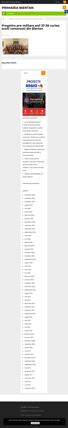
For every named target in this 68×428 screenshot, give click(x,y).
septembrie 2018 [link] (30, 364)
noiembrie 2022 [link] (30, 283)
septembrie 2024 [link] (30, 232)
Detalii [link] (58, 420)
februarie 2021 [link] (29, 334)
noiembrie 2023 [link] (30, 252)
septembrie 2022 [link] (30, 290)
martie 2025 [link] (28, 212)
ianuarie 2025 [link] (29, 218)
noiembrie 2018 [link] (30, 361)
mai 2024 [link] (28, 239)
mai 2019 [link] (28, 351)
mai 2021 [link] (28, 327)
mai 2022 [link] (28, 300)
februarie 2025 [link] (29, 215)
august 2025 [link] (29, 205)
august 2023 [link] (29, 263)
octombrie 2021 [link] (30, 310)
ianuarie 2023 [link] (29, 280)
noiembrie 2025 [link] (30, 198)
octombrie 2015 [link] (30, 378)
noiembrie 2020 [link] (30, 344)
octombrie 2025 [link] (30, 202)
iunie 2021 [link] (28, 324)
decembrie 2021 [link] (30, 303)
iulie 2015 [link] (28, 381)
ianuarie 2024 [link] (29, 249)
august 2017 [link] (29, 375)
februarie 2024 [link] (29, 246)
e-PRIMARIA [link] (8, 14)
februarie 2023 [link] (29, 276)
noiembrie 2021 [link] (30, 307)
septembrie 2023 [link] (30, 259)
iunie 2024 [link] (28, 235)
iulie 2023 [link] (28, 266)
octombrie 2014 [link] (30, 388)
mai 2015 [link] (28, 385)
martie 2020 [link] (28, 347)
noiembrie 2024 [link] (30, 225)
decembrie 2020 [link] (30, 341)
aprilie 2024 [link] (28, 242)
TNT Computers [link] (31, 411)
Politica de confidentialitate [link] (33, 415)
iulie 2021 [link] (28, 320)
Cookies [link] (23, 415)
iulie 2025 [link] (28, 208)
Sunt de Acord (35, 423)
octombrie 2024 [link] (30, 229)
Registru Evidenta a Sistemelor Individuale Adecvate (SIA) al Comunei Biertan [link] (33, 152)
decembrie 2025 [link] (30, 195)
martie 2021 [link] (28, 330)
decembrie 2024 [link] (30, 222)
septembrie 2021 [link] (30, 314)
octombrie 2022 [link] (30, 286)
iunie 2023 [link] (28, 269)
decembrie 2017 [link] (30, 371)
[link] (64, 7)
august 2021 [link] (29, 317)
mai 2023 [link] (28, 273)
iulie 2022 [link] (28, 297)
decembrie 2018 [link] (30, 358)
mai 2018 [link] (28, 368)
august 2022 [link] (29, 293)
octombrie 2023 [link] (30, 256)
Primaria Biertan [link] (18, 8)
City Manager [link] (40, 411)
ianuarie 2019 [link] (29, 354)
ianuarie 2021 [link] (29, 337)
